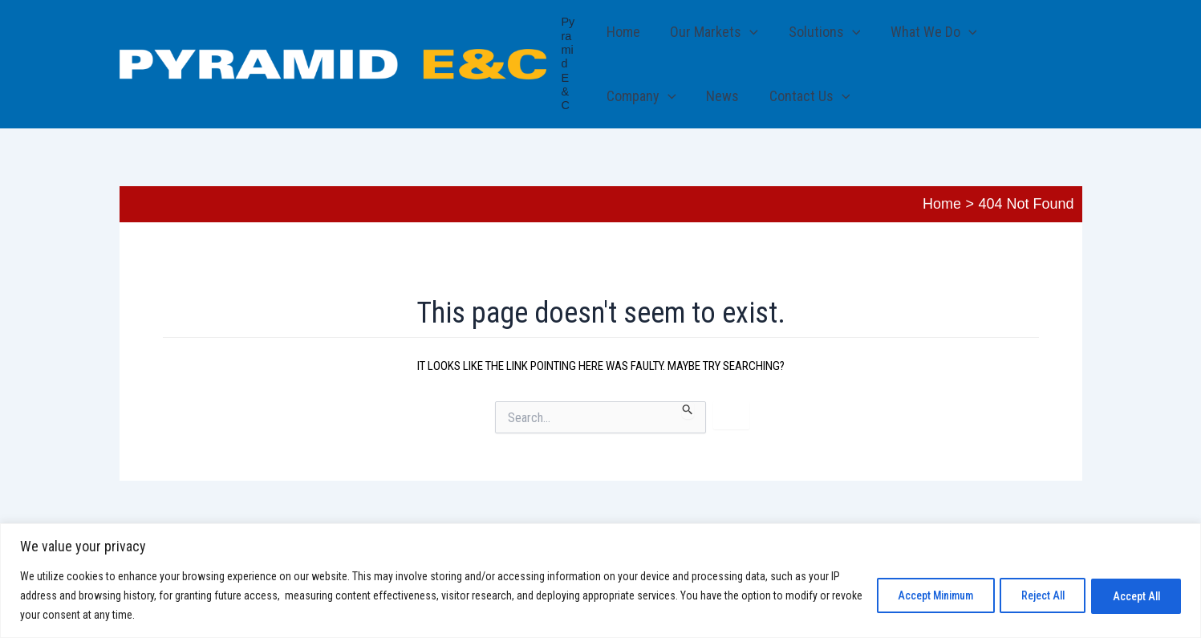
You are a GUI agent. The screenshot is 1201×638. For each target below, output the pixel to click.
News (721, 95)
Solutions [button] (822, 32)
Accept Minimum (918, 595)
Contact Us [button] (807, 96)
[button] (748, 32)
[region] (600, 580)
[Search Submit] (688, 410)
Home (623, 31)
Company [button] (641, 96)
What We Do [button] (930, 32)
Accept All (1133, 595)
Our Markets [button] (713, 32)
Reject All (1033, 595)
